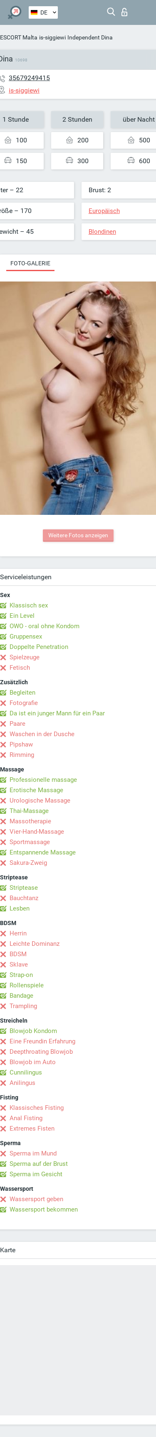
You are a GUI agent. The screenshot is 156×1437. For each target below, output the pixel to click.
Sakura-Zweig (28, 863)
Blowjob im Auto (33, 1062)
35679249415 (29, 78)
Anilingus (22, 1083)
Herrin (18, 933)
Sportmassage (30, 842)
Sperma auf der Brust (39, 1164)
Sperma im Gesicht (36, 1174)
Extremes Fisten (32, 1128)
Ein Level (22, 615)
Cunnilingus (26, 1072)
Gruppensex (26, 636)
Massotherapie (30, 821)
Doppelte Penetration (39, 647)
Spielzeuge (25, 657)
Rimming (22, 755)
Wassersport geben (36, 1199)
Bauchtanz (24, 898)
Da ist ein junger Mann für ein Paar (57, 713)
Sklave (19, 964)
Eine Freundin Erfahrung (42, 1041)
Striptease (24, 887)
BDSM (18, 954)
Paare (17, 723)
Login (124, 12)
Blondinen (102, 231)
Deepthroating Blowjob (41, 1051)
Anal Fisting (26, 1118)
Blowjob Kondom (33, 1031)
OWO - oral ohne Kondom (44, 626)
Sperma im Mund (33, 1153)
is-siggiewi (52, 37)
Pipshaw (21, 744)
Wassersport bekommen (44, 1209)
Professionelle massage (43, 779)
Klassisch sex (29, 605)
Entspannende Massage (43, 852)
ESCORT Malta (18, 37)
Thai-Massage (29, 811)
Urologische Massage (40, 800)
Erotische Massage (36, 790)
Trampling (23, 1006)
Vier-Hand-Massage (37, 831)
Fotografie (24, 703)
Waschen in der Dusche (42, 734)
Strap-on (21, 975)
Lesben (20, 908)
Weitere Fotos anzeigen (78, 535)
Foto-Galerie (30, 263)
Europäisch (104, 211)
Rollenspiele (27, 985)
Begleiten (22, 692)
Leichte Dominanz (34, 943)
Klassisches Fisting (37, 1107)
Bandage (21, 995)
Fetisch (20, 667)
